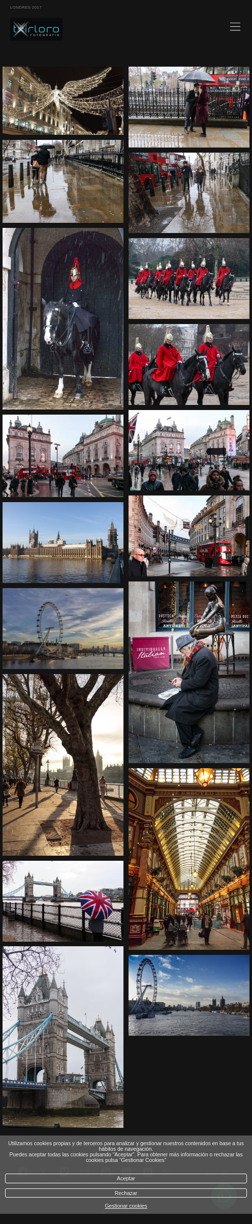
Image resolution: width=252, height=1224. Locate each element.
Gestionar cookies (126, 1206)
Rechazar (126, 1193)
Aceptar (126, 1178)
